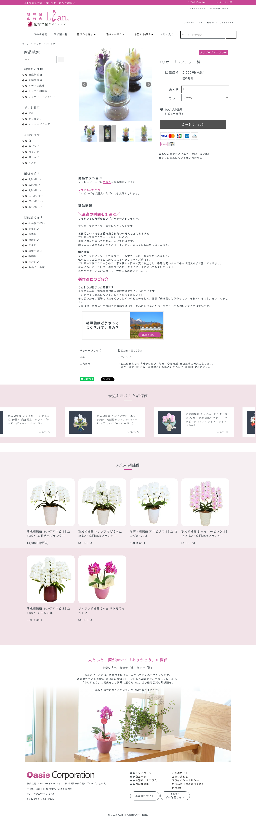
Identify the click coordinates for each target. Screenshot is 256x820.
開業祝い (33, 228)
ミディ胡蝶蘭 (36, 85)
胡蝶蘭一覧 (61, 34)
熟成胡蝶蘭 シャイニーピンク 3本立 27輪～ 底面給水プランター (204, 533)
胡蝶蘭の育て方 (227, 21)
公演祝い (33, 239)
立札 (31, 113)
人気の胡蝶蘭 (39, 34)
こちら (107, 182)
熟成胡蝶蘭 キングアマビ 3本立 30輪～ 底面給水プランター (48, 533)
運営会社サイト (144, 796)
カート (199, 21)
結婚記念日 (35, 250)
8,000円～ (35, 190)
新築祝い (33, 256)
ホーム (25, 43)
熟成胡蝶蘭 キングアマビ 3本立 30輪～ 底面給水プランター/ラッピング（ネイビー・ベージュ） (122, 419)
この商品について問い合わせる (183, 157)
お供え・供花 (36, 267)
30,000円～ (35, 206)
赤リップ (33, 157)
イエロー (33, 162)
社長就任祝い (36, 223)
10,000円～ (35, 195)
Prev (84, 84)
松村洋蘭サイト (175, 795)
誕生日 (32, 245)
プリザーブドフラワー (46, 43)
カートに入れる (193, 124)
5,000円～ (35, 184)
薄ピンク (33, 146)
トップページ (143, 773)
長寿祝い (33, 261)
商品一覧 (140, 776)
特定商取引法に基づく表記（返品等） (187, 154)
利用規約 (177, 787)
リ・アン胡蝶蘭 (37, 91)
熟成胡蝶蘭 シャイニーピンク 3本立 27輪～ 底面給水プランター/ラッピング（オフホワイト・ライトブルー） (211, 419)
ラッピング (35, 118)
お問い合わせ (180, 776)
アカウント (189, 21)
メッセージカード (39, 124)
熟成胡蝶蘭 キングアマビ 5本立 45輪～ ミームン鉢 (48, 610)
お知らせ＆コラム (146, 780)
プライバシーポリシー (185, 780)
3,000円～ (35, 179)
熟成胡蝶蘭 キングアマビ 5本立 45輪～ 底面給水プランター (100, 533)
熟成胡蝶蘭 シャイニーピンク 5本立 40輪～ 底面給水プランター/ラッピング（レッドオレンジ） (34, 419)
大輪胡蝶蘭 (35, 80)
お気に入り (167, 34)
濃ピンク (33, 151)
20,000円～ (35, 201)
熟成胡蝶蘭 (35, 74)
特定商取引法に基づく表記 (188, 784)
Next (148, 84)
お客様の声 (142, 784)
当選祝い (33, 234)
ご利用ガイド (211, 21)
